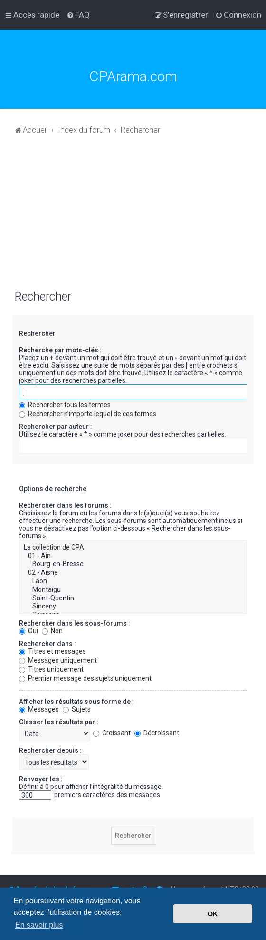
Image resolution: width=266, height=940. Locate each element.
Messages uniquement (58, 660)
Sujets (77, 709)
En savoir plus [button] (39, 925)
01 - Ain (133, 556)
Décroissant (156, 733)
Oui (28, 631)
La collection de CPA (133, 547)
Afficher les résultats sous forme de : (76, 701)
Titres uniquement (51, 669)
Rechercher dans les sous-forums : (74, 623)
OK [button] (213, 914)
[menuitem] (78, 14)
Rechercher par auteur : (55, 426)
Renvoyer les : (41, 779)
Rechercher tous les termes (65, 404)
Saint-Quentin (133, 598)
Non (52, 631)
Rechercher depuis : (50, 750)
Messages (39, 709)
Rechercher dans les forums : (65, 505)
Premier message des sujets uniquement (85, 678)
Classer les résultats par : (58, 722)
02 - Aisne (133, 573)
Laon (133, 581)
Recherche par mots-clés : (60, 350)
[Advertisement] (133, 217)
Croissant (112, 733)
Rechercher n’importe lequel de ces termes (87, 414)
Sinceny (133, 606)
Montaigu (133, 590)
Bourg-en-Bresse (133, 564)
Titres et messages (52, 651)
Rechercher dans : (47, 643)
